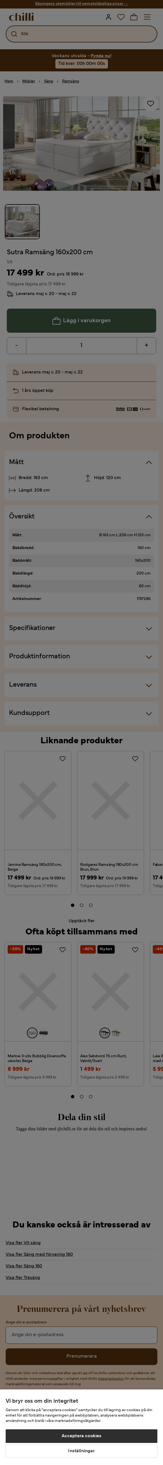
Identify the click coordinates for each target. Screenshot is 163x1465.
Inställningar (81, 1451)
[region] (81, 1427)
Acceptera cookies (82, 1436)
